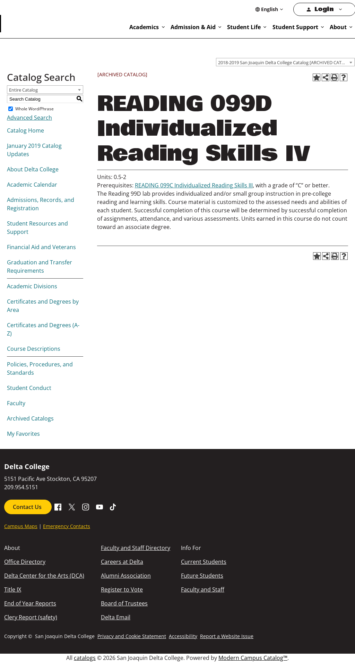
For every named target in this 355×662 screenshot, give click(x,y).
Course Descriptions (33, 349)
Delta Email (115, 617)
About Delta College (33, 169)
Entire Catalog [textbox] (23, 90)
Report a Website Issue (226, 636)
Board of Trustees (124, 603)
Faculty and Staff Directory (135, 548)
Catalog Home (25, 130)
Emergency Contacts (66, 526)
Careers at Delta (122, 562)
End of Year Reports (30, 603)
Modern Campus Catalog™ (252, 658)
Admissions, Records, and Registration (40, 204)
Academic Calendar (32, 184)
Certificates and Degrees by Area (43, 306)
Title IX (12, 589)
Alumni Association (126, 575)
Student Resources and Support (37, 228)
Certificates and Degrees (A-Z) (43, 329)
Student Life (244, 27)
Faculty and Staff (202, 589)
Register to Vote (122, 589)
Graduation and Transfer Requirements (39, 266)
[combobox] (285, 62)
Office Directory (24, 562)
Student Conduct (29, 388)
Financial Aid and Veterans (41, 247)
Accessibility (183, 636)
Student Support (295, 27)
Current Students (203, 562)
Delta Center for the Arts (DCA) (44, 575)
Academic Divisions (32, 286)
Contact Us (28, 507)
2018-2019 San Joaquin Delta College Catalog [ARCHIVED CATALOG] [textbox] (286, 62)
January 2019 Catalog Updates (34, 150)
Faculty (16, 403)
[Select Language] (269, 9)
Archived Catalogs (30, 418)
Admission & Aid (193, 27)
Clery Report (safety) (30, 617)
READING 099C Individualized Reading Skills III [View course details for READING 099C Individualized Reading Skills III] (194, 185)
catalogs (85, 658)
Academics (144, 27)
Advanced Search (29, 117)
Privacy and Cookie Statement (131, 636)
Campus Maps (20, 526)
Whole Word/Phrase (34, 109)
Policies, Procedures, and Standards (40, 368)
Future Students (202, 575)
